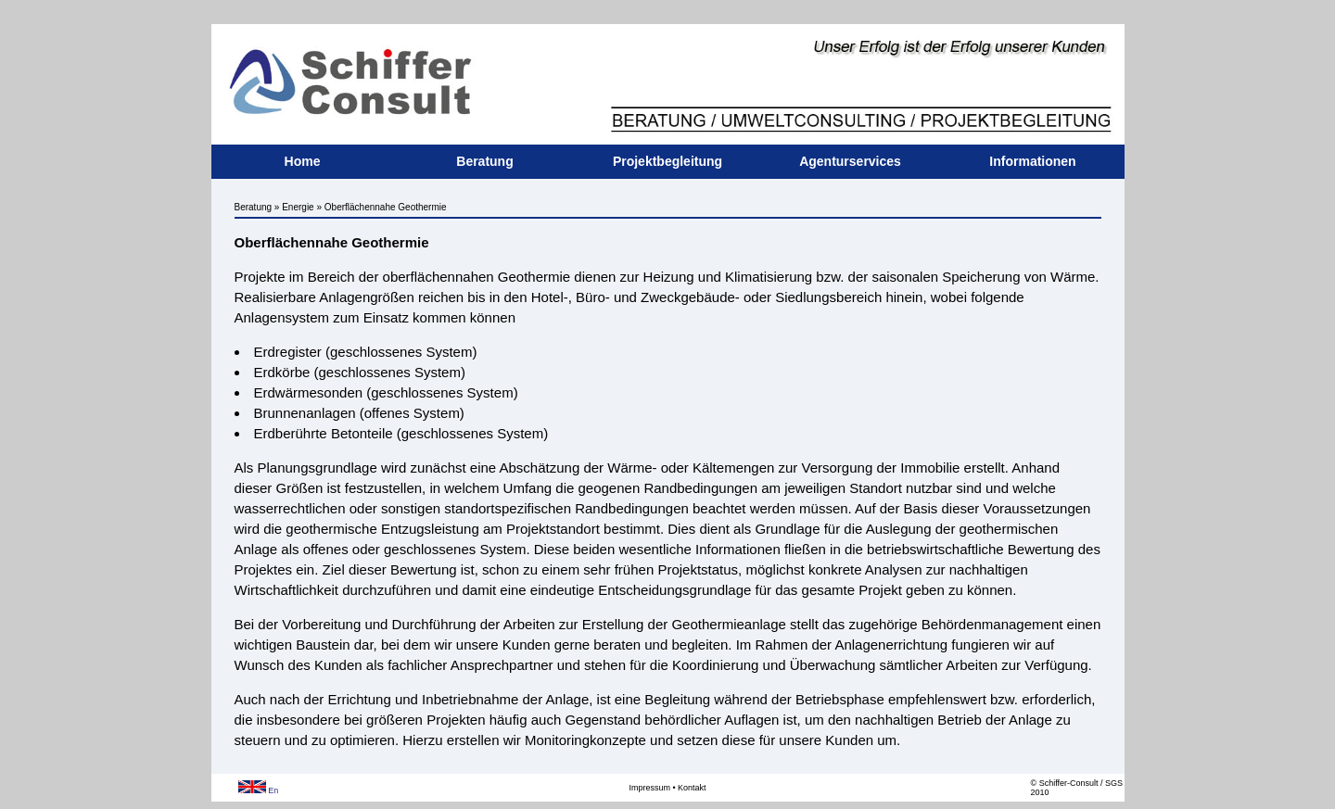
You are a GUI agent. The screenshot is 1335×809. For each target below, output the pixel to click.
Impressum (649, 787)
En (258, 790)
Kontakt (692, 787)
